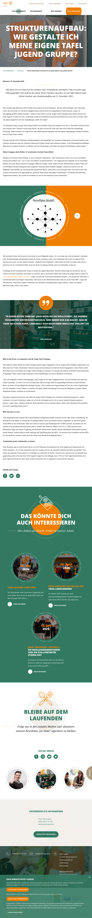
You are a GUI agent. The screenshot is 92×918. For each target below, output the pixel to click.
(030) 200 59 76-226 (45, 822)
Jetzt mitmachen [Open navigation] (73, 11)
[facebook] (5, 476)
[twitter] (11, 476)
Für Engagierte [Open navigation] (36, 11)
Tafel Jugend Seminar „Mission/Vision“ (16, 277)
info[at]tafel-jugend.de (46, 824)
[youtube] (49, 756)
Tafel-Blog (82, 4)
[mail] (18, 476)
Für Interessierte (8, 71)
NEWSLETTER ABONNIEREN (46, 834)
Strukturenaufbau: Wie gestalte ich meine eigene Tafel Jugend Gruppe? (50, 71)
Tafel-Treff (69, 4)
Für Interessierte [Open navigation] (19, 11)
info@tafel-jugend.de (42, 854)
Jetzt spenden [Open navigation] (56, 11)
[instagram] (43, 756)
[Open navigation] (46, 11)
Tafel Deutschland (36, 4)
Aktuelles (20, 71)
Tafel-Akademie (55, 4)
